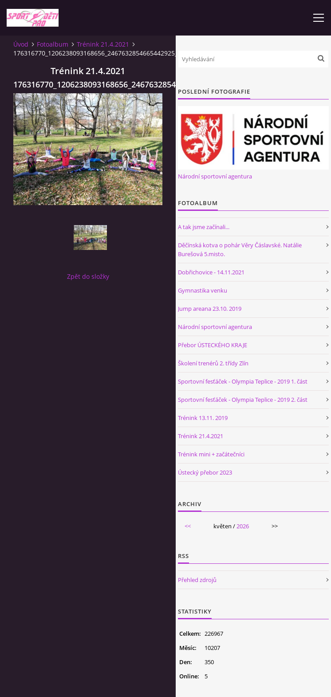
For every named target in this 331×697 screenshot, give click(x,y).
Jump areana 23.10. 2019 (209, 309)
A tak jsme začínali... (203, 227)
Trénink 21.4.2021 (103, 44)
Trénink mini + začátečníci (211, 454)
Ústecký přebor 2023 (205, 472)
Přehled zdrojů (197, 580)
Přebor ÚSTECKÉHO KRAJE (212, 345)
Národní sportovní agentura (215, 176)
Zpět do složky (88, 276)
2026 (242, 526)
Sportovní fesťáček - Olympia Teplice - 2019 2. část (242, 400)
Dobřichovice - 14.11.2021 (211, 272)
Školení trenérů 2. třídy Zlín (213, 363)
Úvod (20, 44)
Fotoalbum (52, 44)
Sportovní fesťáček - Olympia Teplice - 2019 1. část (242, 381)
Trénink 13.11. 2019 (203, 418)
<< (188, 526)
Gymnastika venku (202, 290)
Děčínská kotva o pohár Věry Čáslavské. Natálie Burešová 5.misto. (240, 249)
